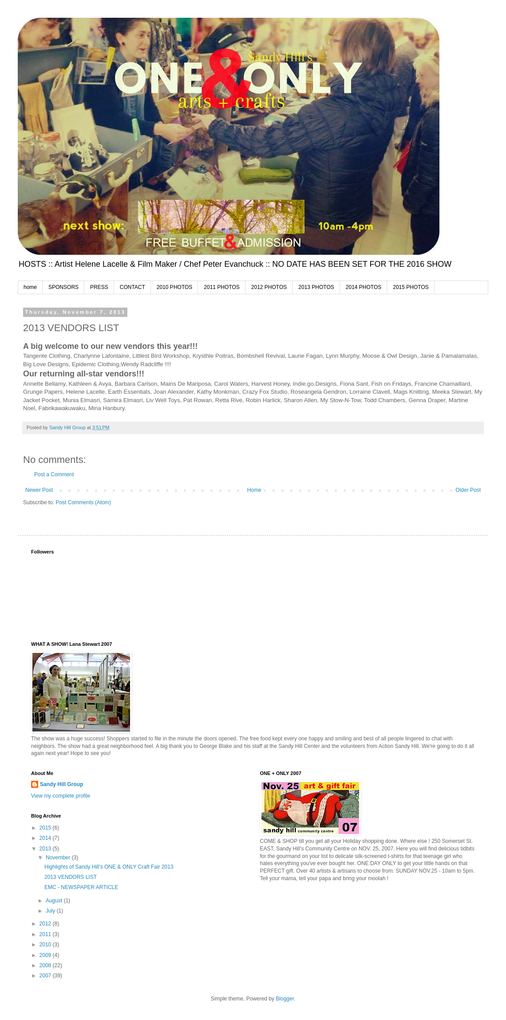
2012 (46, 924)
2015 (46, 828)
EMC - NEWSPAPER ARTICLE (81, 887)
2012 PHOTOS (269, 287)
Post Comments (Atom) (83, 502)
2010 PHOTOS (174, 287)
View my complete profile (60, 796)
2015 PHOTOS (410, 287)
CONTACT (132, 287)
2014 (46, 838)
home (30, 287)
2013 (46, 849)
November (59, 857)
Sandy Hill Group (61, 784)
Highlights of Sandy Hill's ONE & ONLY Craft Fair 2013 (109, 867)
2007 (46, 976)
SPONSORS (63, 287)
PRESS (99, 287)
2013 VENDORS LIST (70, 877)
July (51, 911)
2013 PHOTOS (316, 287)
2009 (46, 955)
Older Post (468, 490)
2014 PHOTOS (363, 287)
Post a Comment (54, 474)
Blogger (285, 999)
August (55, 900)
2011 (46, 934)
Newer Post (39, 490)
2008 (46, 965)
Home (254, 490)
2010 (46, 944)
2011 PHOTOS (221, 287)
